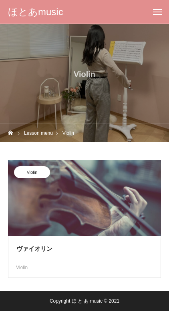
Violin (32, 173)
